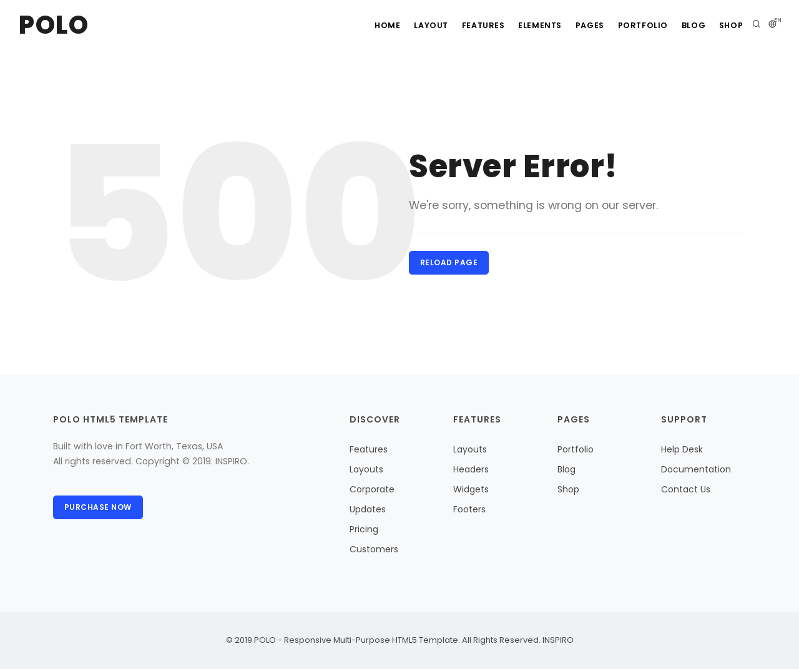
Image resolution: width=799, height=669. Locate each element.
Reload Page (450, 263)
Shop (729, 25)
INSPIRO (557, 640)
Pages (576, 25)
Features (460, 25)
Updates (368, 509)
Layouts (366, 469)
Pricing (364, 529)
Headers (471, 469)
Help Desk (682, 449)
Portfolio (633, 25)
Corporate (372, 489)
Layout (404, 25)
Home (356, 25)
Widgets (471, 489)
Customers (374, 549)
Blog (687, 25)
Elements (522, 25)
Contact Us (685, 489)
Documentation (696, 469)
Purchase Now (98, 507)
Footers (469, 509)
